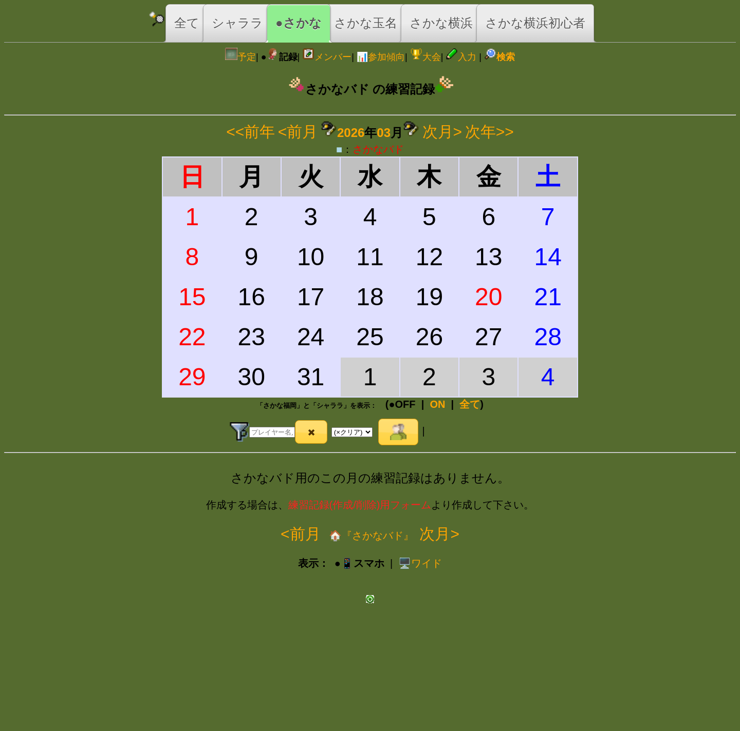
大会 (425, 57)
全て (186, 23)
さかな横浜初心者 (535, 23)
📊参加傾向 (381, 57)
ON (437, 404)
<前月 (298, 131)
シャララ (237, 23)
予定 (240, 57)
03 (384, 133)
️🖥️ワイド (420, 563)
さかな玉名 (365, 23)
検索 (499, 57)
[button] (311, 432)
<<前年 (250, 131)
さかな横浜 (441, 23)
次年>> (489, 131)
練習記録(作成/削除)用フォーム (360, 504)
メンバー (326, 57)
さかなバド (378, 149)
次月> (442, 131)
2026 (350, 133)
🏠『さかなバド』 (370, 535)
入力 (461, 57)
